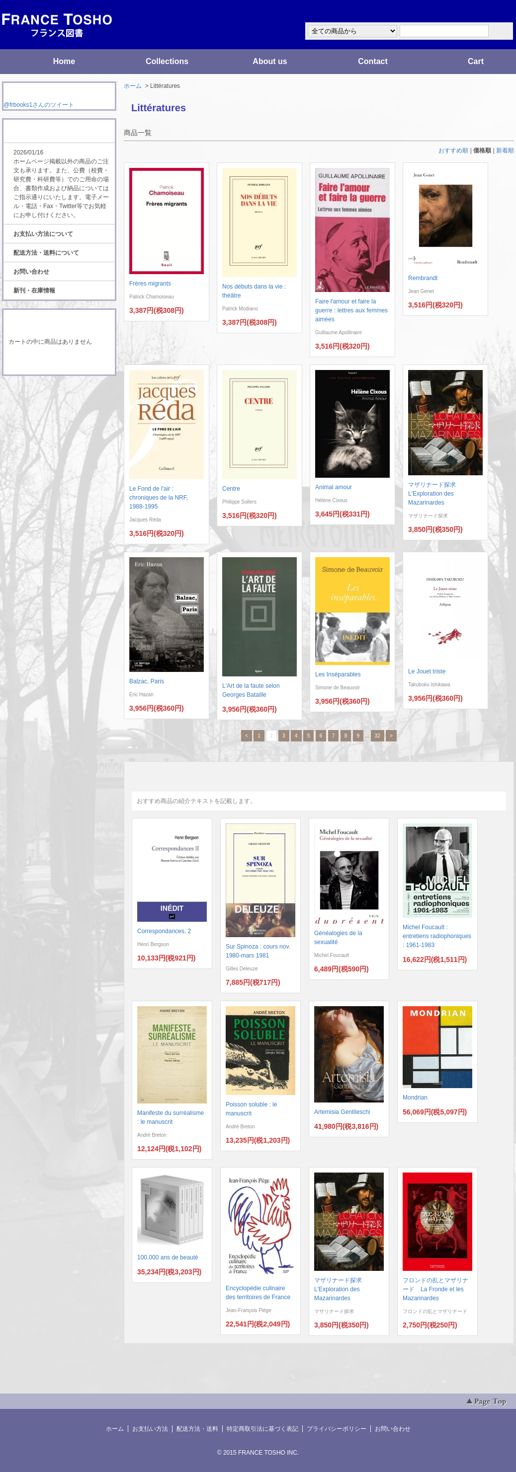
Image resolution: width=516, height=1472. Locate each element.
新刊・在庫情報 (34, 290)
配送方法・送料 (197, 1428)
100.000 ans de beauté (167, 1257)
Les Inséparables (337, 674)
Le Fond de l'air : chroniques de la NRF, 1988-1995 (158, 497)
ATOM (49, 403)
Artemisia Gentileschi (342, 1111)
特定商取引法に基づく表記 (262, 1428)
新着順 (505, 150)
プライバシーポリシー (336, 1428)
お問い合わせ (31, 271)
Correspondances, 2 (164, 931)
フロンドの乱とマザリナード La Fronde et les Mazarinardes (435, 1289)
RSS (43, 394)
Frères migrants (150, 283)
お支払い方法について (43, 233)
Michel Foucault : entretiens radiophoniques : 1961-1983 (437, 936)
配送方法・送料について (46, 252)
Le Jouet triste (426, 671)
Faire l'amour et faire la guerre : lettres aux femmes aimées (351, 310)
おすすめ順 (453, 150)
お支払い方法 (150, 1428)
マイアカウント (484, 11)
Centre (231, 488)
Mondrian (415, 1097)
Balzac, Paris (146, 681)
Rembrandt (422, 278)
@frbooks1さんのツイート (38, 104)
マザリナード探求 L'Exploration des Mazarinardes (435, 493)
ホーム (133, 85)
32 (377, 735)
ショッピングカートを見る (58, 361)
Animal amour (333, 487)
